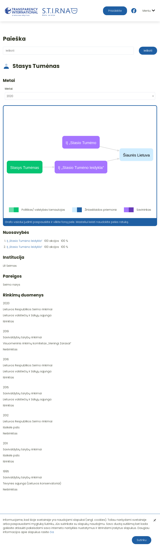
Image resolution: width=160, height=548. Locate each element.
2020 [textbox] (10, 96)
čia (52, 532)
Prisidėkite (115, 11)
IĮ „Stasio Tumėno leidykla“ (24, 241)
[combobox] (80, 96)
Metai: (9, 89)
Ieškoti (148, 51)
